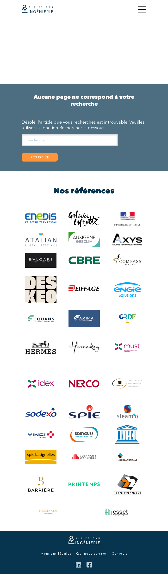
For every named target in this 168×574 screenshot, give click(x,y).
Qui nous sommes (91, 553)
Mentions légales (56, 553)
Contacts (120, 553)
